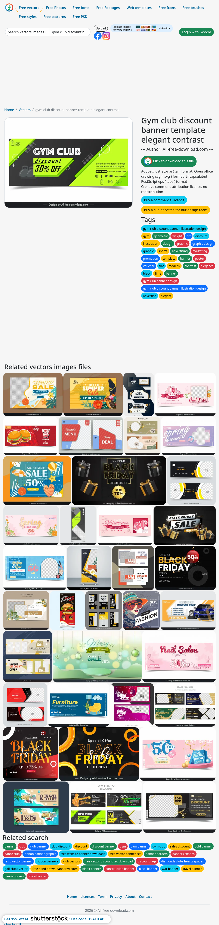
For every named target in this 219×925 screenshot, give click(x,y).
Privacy (116, 896)
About (130, 896)
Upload (101, 28)
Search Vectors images (26, 32)
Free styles (28, 16)
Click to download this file (169, 161)
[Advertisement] (109, 75)
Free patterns (54, 16)
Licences (87, 896)
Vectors (25, 109)
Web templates (139, 7)
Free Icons (167, 7)
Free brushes (193, 7)
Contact (145, 896)
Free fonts (81, 7)
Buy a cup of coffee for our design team (175, 210)
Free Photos (56, 7)
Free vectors (29, 7)
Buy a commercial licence (164, 200)
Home (9, 109)
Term (102, 896)
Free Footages (108, 7)
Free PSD (80, 16)
